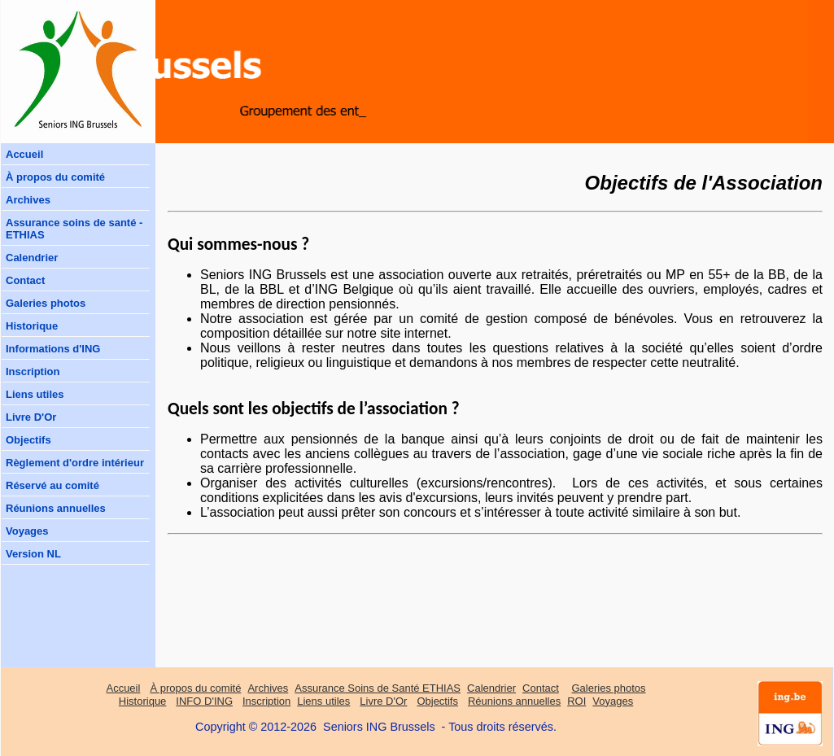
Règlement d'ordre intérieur (75, 463)
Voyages (27, 531)
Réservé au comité (52, 485)
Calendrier (32, 257)
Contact (25, 280)
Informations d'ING (53, 349)
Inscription (32, 371)
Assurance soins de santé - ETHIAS (74, 228)
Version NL (33, 554)
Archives (28, 200)
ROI (576, 701)
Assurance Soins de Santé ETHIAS (378, 688)
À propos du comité (55, 177)
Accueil (24, 154)
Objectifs (28, 440)
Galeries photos (45, 303)
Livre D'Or (31, 417)
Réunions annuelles (56, 508)
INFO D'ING (204, 701)
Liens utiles (35, 394)
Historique (32, 326)
